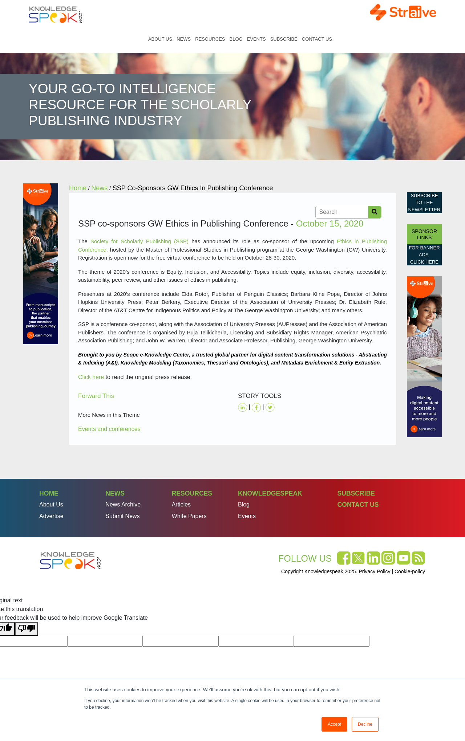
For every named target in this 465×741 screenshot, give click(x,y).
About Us (160, 39)
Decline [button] (365, 724)
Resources (210, 39)
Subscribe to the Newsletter (424, 202)
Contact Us (317, 39)
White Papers (189, 516)
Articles (181, 504)
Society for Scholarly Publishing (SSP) (139, 241)
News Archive (123, 504)
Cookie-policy (410, 571)
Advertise (51, 516)
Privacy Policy (374, 571)
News (184, 39)
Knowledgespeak (270, 493)
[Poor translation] (26, 629)
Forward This (96, 395)
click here (424, 262)
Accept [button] (334, 724)
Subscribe (284, 39)
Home (138, 39)
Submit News (122, 516)
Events (256, 39)
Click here (91, 377)
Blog (235, 39)
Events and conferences (109, 429)
